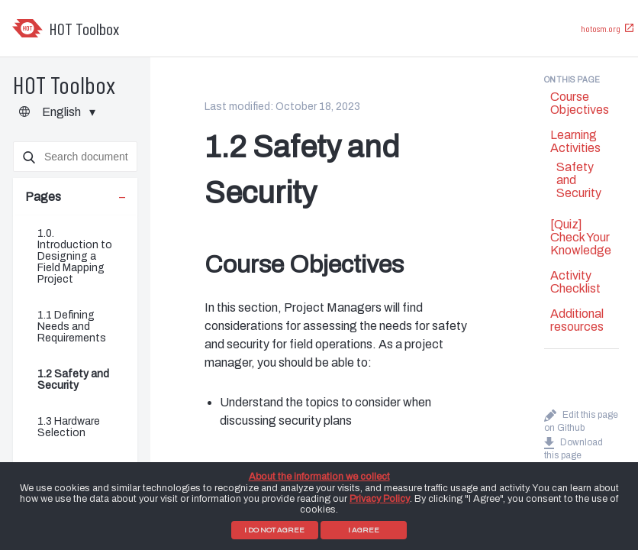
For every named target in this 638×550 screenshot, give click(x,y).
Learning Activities (575, 141)
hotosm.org (600, 28)
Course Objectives (579, 103)
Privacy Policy (380, 498)
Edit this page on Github (581, 419)
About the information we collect (319, 476)
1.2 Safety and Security (73, 379)
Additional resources (577, 320)
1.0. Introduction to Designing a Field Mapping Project (74, 256)
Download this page (573, 446)
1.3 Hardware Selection (68, 427)
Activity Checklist (575, 282)
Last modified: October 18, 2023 (282, 106)
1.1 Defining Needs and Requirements (71, 326)
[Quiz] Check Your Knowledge (580, 237)
